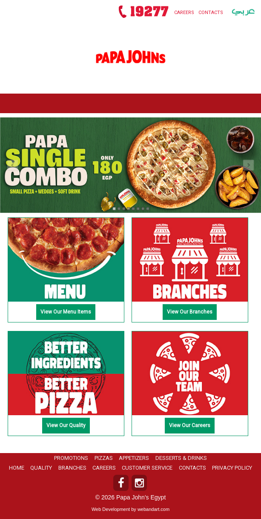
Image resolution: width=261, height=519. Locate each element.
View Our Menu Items (65, 312)
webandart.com (153, 509)
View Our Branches (189, 312)
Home (16, 468)
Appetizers (134, 458)
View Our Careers (189, 425)
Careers (184, 12)
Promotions (71, 458)
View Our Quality (66, 425)
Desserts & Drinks (181, 458)
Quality (41, 468)
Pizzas (104, 458)
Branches (72, 468)
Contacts (210, 12)
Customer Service (147, 468)
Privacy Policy (232, 468)
